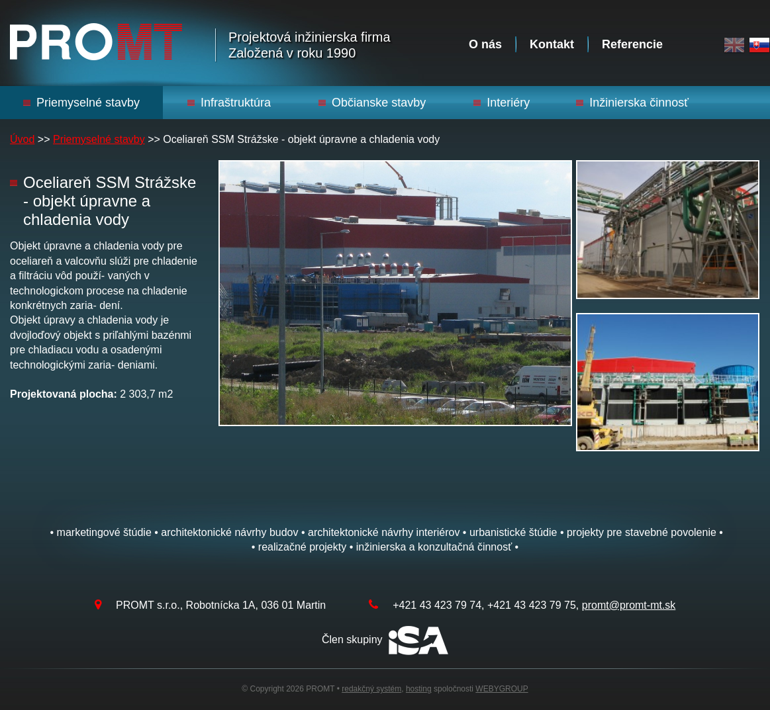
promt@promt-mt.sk (629, 605)
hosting (419, 688)
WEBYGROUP (501, 688)
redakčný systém (371, 688)
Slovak (759, 45)
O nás (485, 44)
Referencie (632, 44)
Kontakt (552, 44)
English (734, 45)
